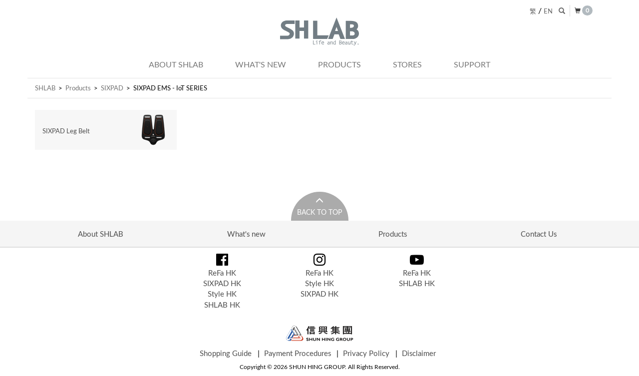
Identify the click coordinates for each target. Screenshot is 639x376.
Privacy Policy (366, 353)
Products (339, 64)
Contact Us (539, 234)
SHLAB (45, 87)
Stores (407, 64)
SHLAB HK (222, 305)
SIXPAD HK (222, 283)
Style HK (222, 294)
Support (472, 64)
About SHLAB (176, 64)
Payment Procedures (297, 353)
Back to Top (319, 212)
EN (548, 10)
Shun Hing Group (320, 333)
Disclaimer (419, 353)
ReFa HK (222, 273)
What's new (260, 64)
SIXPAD (112, 87)
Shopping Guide (226, 353)
